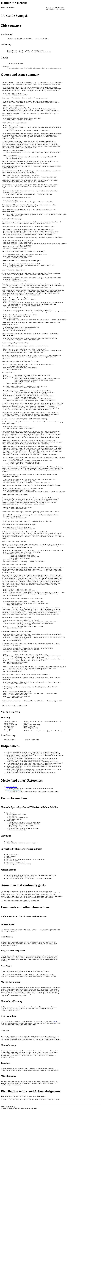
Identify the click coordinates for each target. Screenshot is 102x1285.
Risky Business (11, 927)
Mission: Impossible (13, 930)
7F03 (55, 1187)
